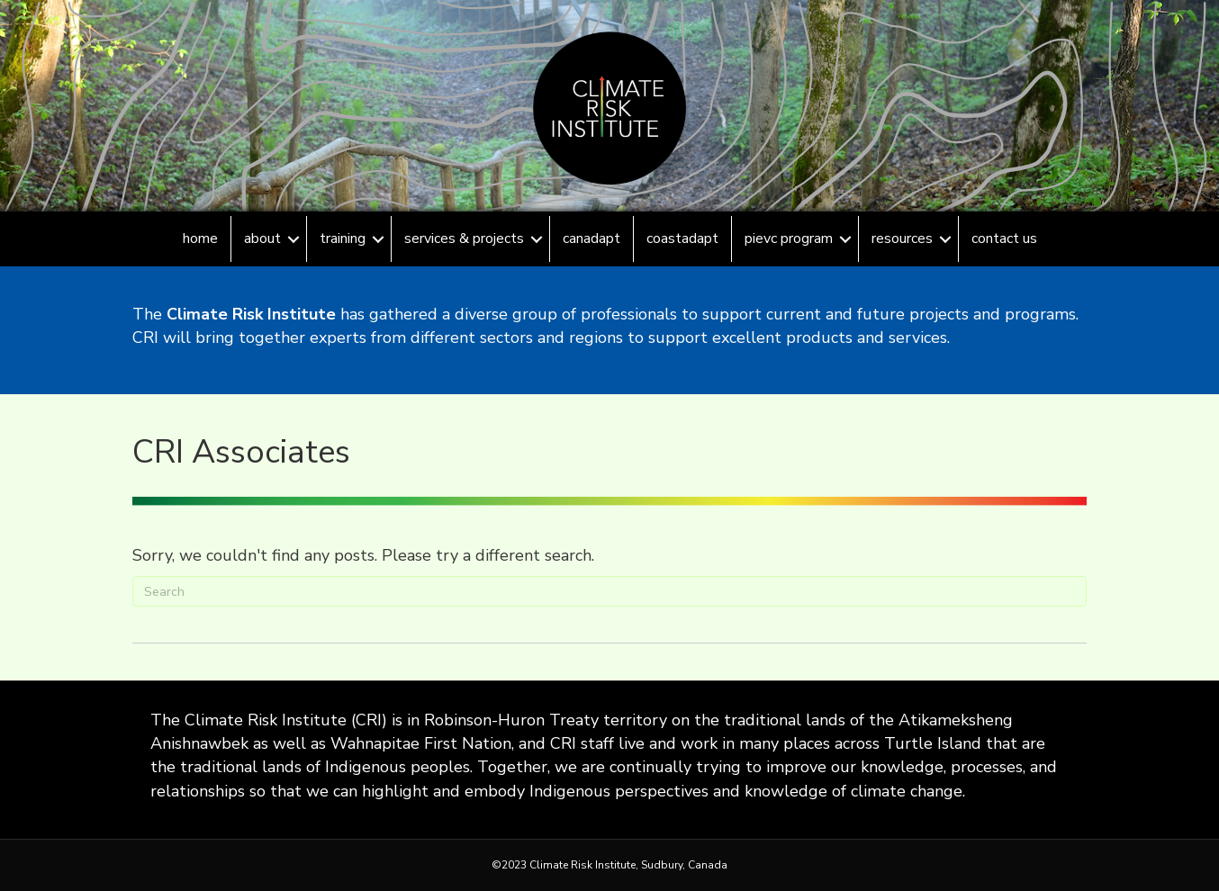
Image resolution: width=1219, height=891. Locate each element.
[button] (293, 239)
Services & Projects (464, 238)
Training (343, 238)
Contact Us (1004, 238)
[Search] (609, 591)
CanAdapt (591, 238)
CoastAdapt (682, 238)
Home (200, 238)
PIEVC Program (789, 238)
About (262, 238)
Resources (902, 238)
